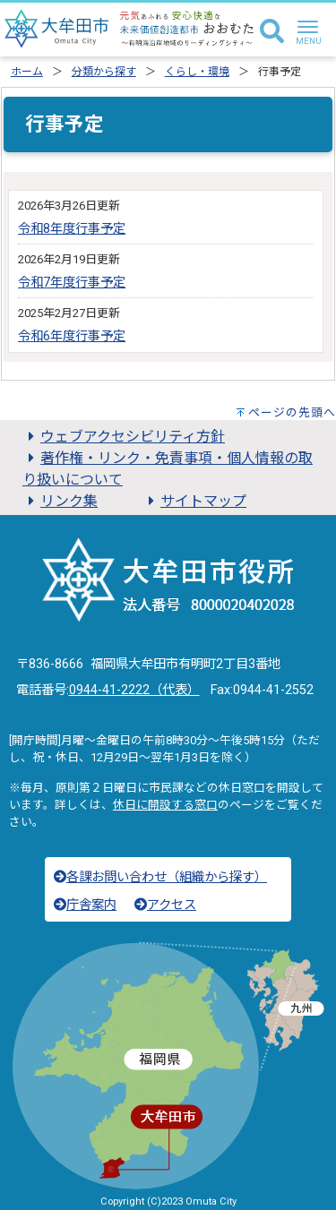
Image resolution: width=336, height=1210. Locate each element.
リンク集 (60, 501)
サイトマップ (194, 501)
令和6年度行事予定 (71, 336)
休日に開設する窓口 (165, 804)
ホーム (27, 71)
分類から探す (104, 71)
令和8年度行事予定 (71, 228)
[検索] (272, 32)
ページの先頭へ (292, 412)
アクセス (165, 905)
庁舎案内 (85, 905)
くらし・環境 (197, 71)
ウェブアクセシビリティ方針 (123, 436)
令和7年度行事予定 (71, 282)
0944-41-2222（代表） (134, 690)
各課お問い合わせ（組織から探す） (160, 877)
